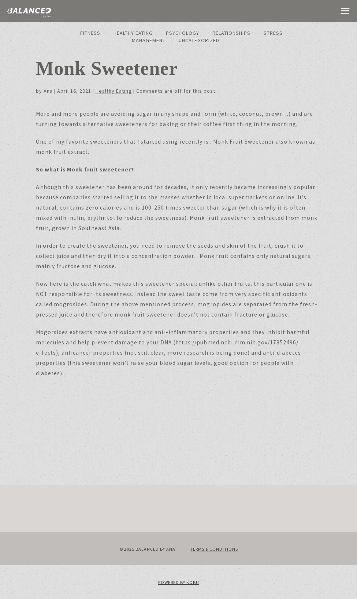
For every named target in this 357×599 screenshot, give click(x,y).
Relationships (231, 33)
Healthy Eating (133, 33)
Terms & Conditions (214, 549)
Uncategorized (199, 40)
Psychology (182, 33)
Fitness (90, 33)
